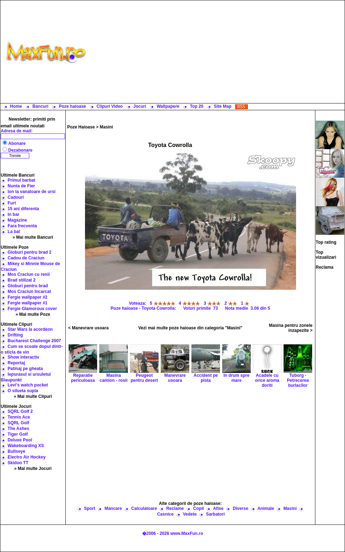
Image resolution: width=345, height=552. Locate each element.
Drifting (15, 335)
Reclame (175, 508)
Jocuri (139, 106)
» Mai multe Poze (33, 314)
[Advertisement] (217, 52)
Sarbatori (215, 514)
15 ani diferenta (23, 208)
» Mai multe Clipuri (33, 396)
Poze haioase (72, 106)
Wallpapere (168, 106)
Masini (106, 127)
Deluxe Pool (20, 439)
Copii (198, 508)
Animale (266, 508)
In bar (13, 214)
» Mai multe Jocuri (33, 468)
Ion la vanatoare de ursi (31, 191)
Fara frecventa (22, 225)
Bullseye (16, 451)
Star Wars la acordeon (30, 329)
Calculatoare (144, 508)
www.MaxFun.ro (186, 533)
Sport (89, 508)
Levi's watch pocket (28, 385)
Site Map (222, 106)
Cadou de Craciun (26, 257)
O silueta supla (23, 390)
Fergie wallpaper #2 (27, 297)
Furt (12, 203)
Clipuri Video (109, 106)
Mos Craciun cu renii (29, 274)
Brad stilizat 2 (21, 280)
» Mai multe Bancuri (32, 237)
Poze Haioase (81, 127)
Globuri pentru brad (28, 285)
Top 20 (197, 106)
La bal (14, 231)
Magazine (17, 220)
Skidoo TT (18, 462)
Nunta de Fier (21, 185)
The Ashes (18, 428)
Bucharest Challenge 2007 (34, 340)
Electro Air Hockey (26, 457)
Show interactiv (23, 357)
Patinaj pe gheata (25, 368)
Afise (218, 508)
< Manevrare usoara (88, 327)
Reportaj (16, 362)
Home (16, 106)
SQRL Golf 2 (20, 411)
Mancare (113, 508)
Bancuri (40, 106)
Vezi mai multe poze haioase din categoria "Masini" (190, 327)
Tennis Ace (19, 417)
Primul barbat (21, 180)
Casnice (165, 514)
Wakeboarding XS (26, 445)
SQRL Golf (18, 422)
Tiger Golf (18, 434)
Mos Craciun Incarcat (29, 291)
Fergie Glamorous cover (32, 308)
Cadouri (16, 197)
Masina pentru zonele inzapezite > (290, 328)
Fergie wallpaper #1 (27, 302)
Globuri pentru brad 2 (29, 252)
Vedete (190, 514)
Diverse (240, 508)
